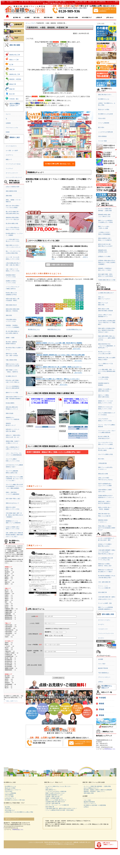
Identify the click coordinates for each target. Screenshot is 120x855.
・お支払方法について (10, 798)
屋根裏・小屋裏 (10, 337)
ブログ (33, 23)
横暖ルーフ (9, 159)
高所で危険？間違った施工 (13, 498)
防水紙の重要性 (10, 403)
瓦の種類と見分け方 (11, 376)
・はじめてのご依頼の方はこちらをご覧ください (57, 786)
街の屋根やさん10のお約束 (105, 114)
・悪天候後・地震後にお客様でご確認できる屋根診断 (97, 789)
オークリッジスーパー (12, 173)
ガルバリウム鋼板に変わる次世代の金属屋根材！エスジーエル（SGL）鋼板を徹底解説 (14, 486)
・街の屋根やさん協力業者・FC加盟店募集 (94, 805)
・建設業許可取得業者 (89, 802)
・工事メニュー (48, 788)
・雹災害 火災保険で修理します (53, 798)
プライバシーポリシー (104, 677)
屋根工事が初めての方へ (105, 94)
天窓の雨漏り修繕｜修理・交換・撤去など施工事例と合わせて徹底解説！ (14, 515)
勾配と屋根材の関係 (11, 360)
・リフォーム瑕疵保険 (10, 793)
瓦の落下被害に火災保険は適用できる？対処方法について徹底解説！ (106, 322)
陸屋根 (7, 132)
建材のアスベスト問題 (12, 392)
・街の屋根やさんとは (10, 786)
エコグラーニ (9, 155)
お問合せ (100, 681)
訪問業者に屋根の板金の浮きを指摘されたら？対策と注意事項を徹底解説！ (106, 262)
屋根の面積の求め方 (11, 305)
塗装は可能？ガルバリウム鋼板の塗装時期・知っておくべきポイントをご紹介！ (14, 478)
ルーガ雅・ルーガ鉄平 (12, 150)
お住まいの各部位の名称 (12, 186)
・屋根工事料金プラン (50, 789)
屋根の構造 (9, 195)
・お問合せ (86, 807)
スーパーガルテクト (11, 146)
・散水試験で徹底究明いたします (53, 795)
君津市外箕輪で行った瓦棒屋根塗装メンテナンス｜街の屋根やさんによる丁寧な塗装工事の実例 (43, 401)
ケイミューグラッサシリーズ (14, 177)
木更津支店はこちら (109, 749)
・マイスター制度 (9, 796)
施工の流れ (101, 127)
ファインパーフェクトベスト (106, 633)
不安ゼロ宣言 (101, 118)
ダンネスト (101, 638)
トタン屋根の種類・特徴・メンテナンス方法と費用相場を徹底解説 (106, 371)
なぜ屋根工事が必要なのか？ (106, 293)
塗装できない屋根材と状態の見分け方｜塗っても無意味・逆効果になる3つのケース (59, 367)
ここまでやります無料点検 (105, 132)
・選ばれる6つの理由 (9, 788)
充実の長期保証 (102, 136)
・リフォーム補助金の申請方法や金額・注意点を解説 (59, 810)
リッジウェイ (9, 168)
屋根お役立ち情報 (103, 473)
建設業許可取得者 (103, 668)
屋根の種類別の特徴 (11, 191)
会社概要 (100, 659)
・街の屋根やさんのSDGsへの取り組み (14, 800)
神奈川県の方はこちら (54, 329)
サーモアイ (101, 624)
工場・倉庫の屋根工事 (104, 582)
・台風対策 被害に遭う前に (52, 796)
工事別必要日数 (102, 463)
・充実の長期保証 (9, 795)
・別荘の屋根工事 (49, 806)
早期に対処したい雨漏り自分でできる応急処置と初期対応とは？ (106, 527)
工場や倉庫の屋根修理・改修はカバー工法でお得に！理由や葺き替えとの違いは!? (106, 551)
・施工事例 (7, 807)
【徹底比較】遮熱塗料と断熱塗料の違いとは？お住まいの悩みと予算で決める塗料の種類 (60, 355)
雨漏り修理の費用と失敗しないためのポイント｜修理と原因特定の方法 (106, 338)
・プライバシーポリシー (89, 803)
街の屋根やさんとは (103, 99)
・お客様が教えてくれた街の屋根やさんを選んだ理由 (18, 812)
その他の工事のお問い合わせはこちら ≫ (59, 164)
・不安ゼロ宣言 (8, 791)
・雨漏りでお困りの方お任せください (54, 793)
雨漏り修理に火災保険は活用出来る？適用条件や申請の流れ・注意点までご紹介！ (106, 330)
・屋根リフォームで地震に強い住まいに (55, 800)
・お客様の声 (7, 808)
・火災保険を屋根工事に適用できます (54, 801)
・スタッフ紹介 (87, 800)
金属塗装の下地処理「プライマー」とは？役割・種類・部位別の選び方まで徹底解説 (59, 343)
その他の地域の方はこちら (74, 329)
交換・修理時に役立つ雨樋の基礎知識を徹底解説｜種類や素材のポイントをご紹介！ (14, 534)
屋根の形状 (9, 315)
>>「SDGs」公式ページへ (11, 701)
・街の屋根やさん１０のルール (12, 789)
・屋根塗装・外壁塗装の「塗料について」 (94, 791)
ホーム (28, 23)
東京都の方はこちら (34, 329)
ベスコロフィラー (103, 629)
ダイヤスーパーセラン (104, 620)
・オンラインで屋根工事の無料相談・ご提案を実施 (97, 786)
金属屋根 (8, 123)
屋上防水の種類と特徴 (12, 223)
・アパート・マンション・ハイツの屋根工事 (56, 805)
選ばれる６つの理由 (103, 109)
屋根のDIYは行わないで (12, 503)
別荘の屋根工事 (102, 592)
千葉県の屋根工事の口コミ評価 (106, 280)
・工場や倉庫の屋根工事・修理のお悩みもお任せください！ (60, 808)
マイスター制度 (102, 141)
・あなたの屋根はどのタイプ (90, 788)
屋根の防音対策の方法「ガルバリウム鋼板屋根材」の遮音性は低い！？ (106, 345)
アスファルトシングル (12, 127)
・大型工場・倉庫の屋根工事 (52, 803)
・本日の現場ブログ (9, 810)
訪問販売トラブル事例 (104, 256)
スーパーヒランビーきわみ (13, 164)
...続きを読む (76, 348)
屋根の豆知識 (9, 413)
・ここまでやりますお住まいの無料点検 (55, 791)
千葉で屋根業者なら (103, 672)
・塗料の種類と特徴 (88, 793)
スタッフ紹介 (101, 663)
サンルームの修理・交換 (105, 603)
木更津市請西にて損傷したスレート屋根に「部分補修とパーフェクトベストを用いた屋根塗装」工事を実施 (76, 401)
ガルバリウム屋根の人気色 (105, 454)
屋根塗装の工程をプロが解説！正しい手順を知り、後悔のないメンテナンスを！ (58, 379)
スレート (8, 114)
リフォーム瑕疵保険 (103, 123)
